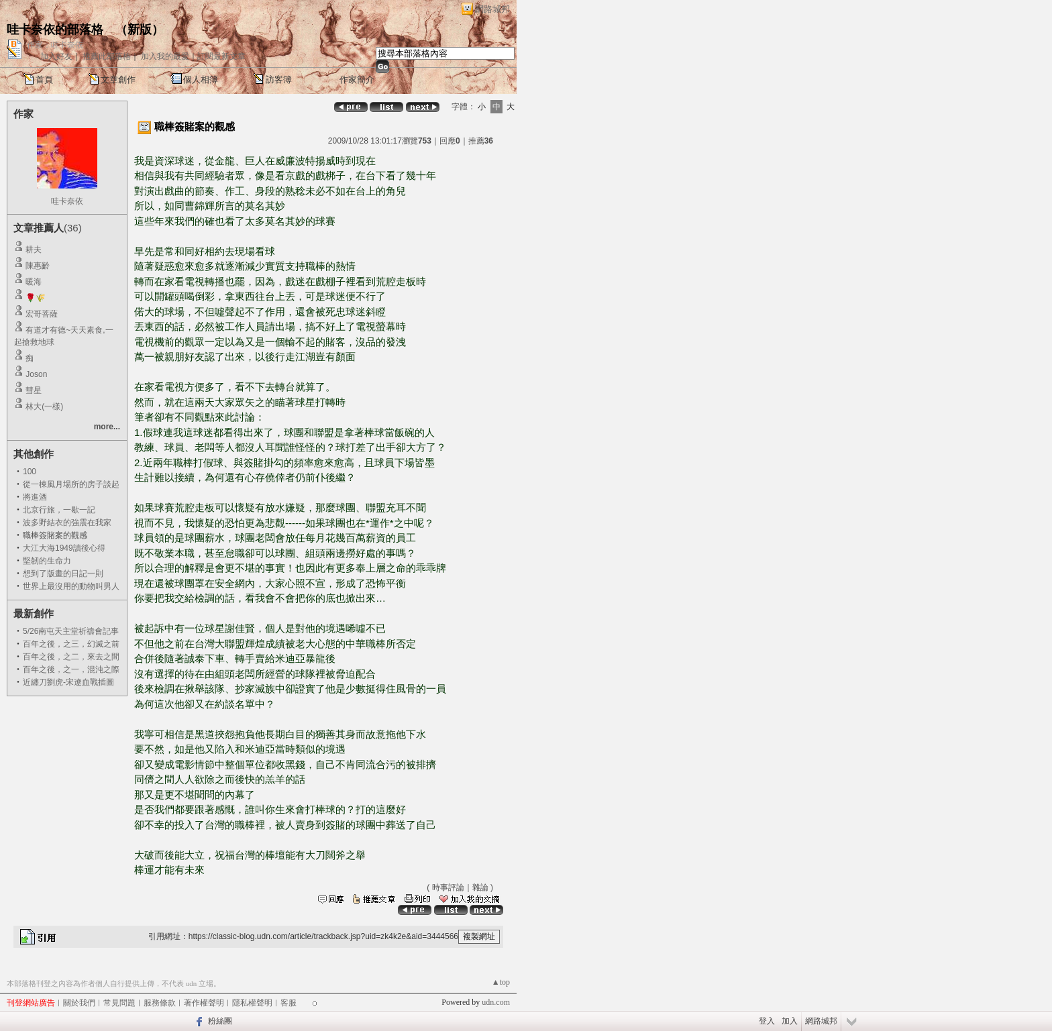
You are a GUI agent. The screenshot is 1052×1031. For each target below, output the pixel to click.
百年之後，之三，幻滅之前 (71, 644)
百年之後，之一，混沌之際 (71, 669)
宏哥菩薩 (41, 314)
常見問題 (119, 1003)
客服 (288, 1003)
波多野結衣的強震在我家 (67, 522)
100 (29, 471)
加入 (790, 1021)
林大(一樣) (44, 406)
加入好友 (56, 56)
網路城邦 (492, 9)
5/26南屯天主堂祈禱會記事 (71, 631)
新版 (139, 29)
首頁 (44, 79)
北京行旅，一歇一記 (59, 509)
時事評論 (448, 887)
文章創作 (118, 79)
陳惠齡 (37, 265)
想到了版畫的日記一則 (63, 573)
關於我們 (79, 1003)
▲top (501, 982)
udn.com (496, 1002)
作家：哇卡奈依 (55, 45)
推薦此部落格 (107, 56)
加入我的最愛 (165, 56)
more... (107, 426)
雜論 (480, 887)
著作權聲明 (204, 1003)
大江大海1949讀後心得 (64, 548)
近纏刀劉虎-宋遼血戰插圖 (68, 682)
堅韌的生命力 (47, 560)
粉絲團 (220, 1021)
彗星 (33, 390)
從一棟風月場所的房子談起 (71, 484)
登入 (767, 1021)
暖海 (33, 281)
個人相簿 (200, 79)
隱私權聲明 (252, 1003)
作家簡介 (356, 79)
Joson (36, 374)
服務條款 (160, 1003)
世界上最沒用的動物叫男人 (71, 586)
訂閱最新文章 (221, 56)
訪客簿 (279, 79)
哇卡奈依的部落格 (55, 29)
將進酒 (35, 497)
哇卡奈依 (67, 201)
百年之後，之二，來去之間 (71, 656)
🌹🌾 (35, 298)
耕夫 (33, 249)
